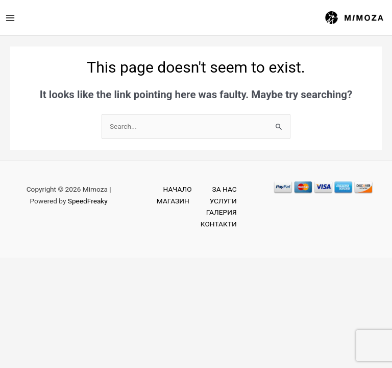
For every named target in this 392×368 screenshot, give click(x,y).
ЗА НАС (224, 189)
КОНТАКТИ (219, 224)
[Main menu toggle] (10, 18)
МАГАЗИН (173, 201)
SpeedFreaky (88, 201)
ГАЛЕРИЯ (221, 212)
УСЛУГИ (223, 201)
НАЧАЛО (177, 189)
